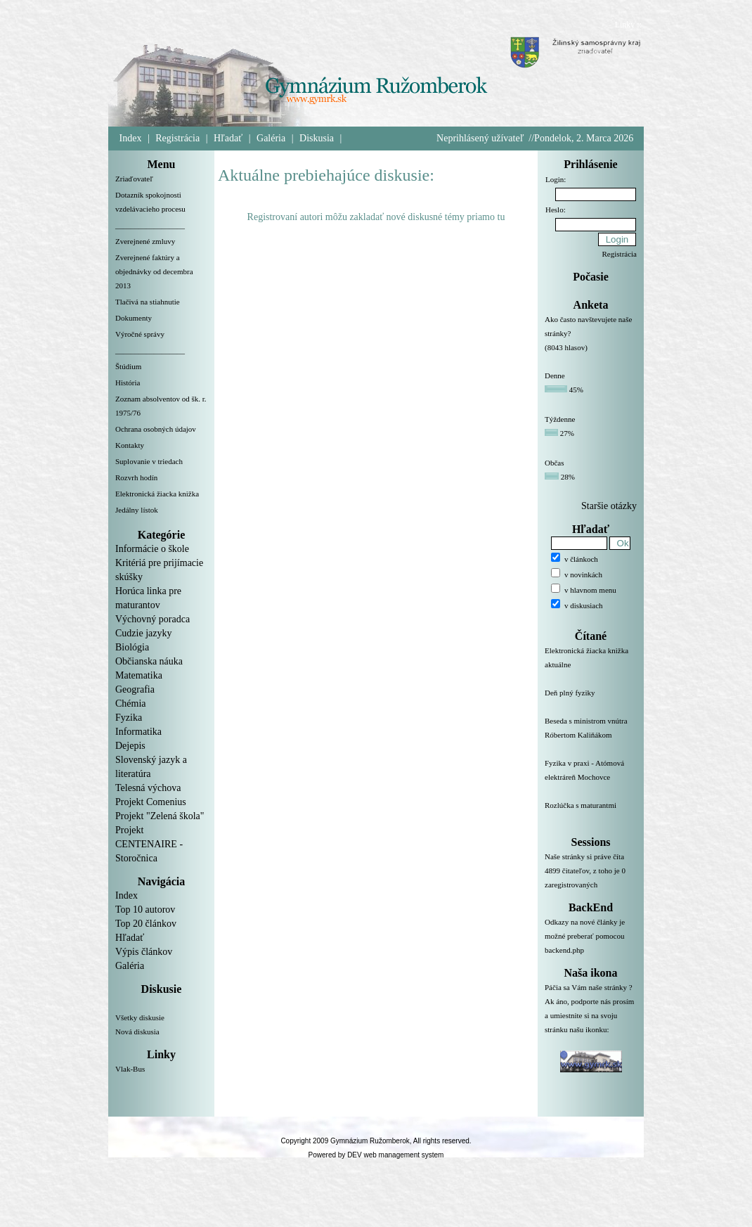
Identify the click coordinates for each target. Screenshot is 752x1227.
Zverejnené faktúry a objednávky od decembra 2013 (154, 271)
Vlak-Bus (130, 1069)
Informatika (138, 731)
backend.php (564, 950)
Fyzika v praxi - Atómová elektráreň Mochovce (591, 778)
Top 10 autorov (145, 909)
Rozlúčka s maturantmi (591, 813)
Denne (555, 375)
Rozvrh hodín (136, 477)
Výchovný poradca (152, 619)
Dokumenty (133, 318)
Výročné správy (139, 334)
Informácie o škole (152, 549)
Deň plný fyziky (591, 701)
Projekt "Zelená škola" (160, 816)
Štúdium (128, 366)
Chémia (130, 703)
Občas (554, 462)
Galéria (271, 138)
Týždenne (560, 419)
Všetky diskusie (139, 1017)
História (127, 382)
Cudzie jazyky (143, 633)
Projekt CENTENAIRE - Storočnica (149, 844)
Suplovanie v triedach (149, 461)
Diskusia (316, 138)
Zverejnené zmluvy (145, 241)
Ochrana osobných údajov (155, 429)
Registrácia (177, 138)
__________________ (150, 225)
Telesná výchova (148, 788)
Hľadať (228, 138)
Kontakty (129, 445)
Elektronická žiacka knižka (157, 493)
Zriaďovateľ (134, 178)
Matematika (138, 675)
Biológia (132, 647)
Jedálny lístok (136, 510)
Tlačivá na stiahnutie (147, 301)
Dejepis (130, 745)
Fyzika (128, 717)
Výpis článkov (143, 951)
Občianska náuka (149, 661)
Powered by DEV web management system (376, 1155)
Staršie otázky (609, 506)
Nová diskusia (137, 1031)
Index (130, 138)
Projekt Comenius (150, 802)
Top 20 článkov (145, 923)
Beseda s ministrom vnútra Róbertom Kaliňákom (591, 736)
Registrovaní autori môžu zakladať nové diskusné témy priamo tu (376, 217)
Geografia (135, 689)
